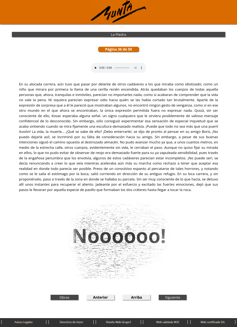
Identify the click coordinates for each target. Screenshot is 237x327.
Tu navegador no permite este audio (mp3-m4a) (118, 68)
